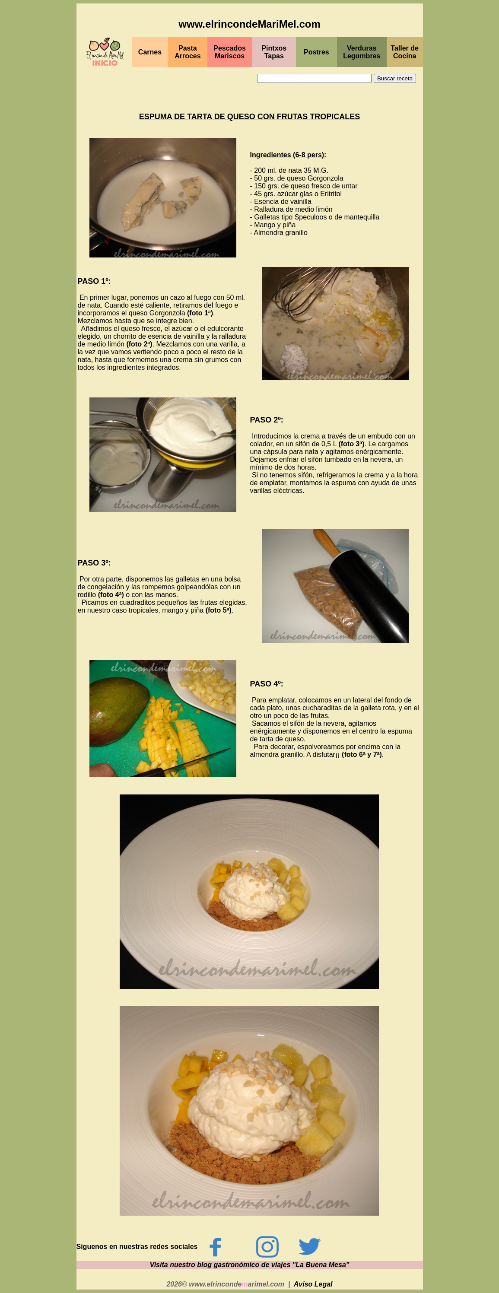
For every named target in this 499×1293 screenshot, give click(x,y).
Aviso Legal (313, 1284)
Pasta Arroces (187, 52)
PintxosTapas (273, 52)
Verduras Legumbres (361, 52)
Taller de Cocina (405, 52)
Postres (316, 52)
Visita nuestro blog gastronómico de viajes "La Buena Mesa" (250, 1264)
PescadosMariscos (229, 52)
